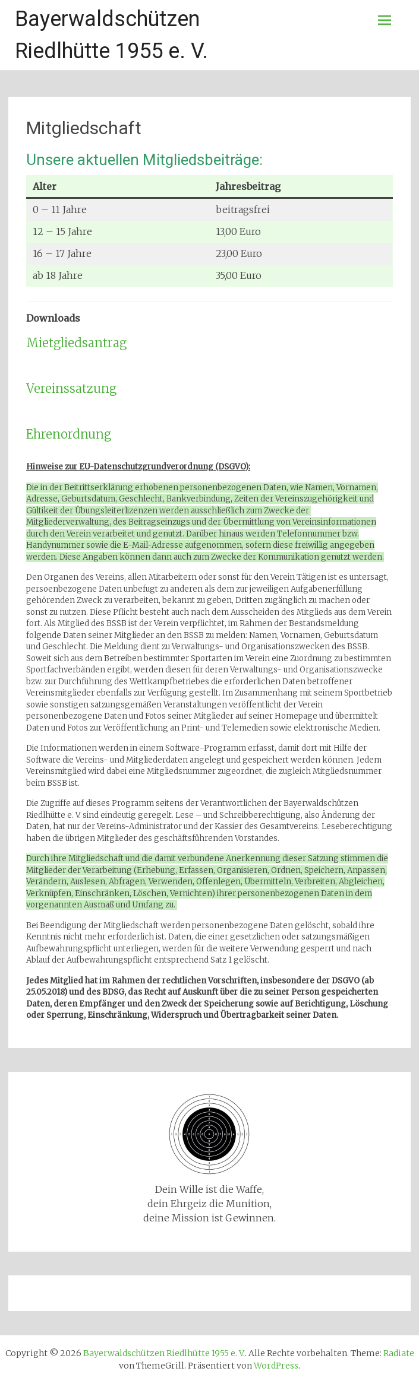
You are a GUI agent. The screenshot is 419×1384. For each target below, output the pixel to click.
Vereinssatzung (71, 388)
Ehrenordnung (68, 434)
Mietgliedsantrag (76, 342)
